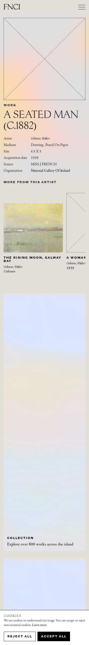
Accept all (53, 636)
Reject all (19, 636)
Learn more (39, 625)
